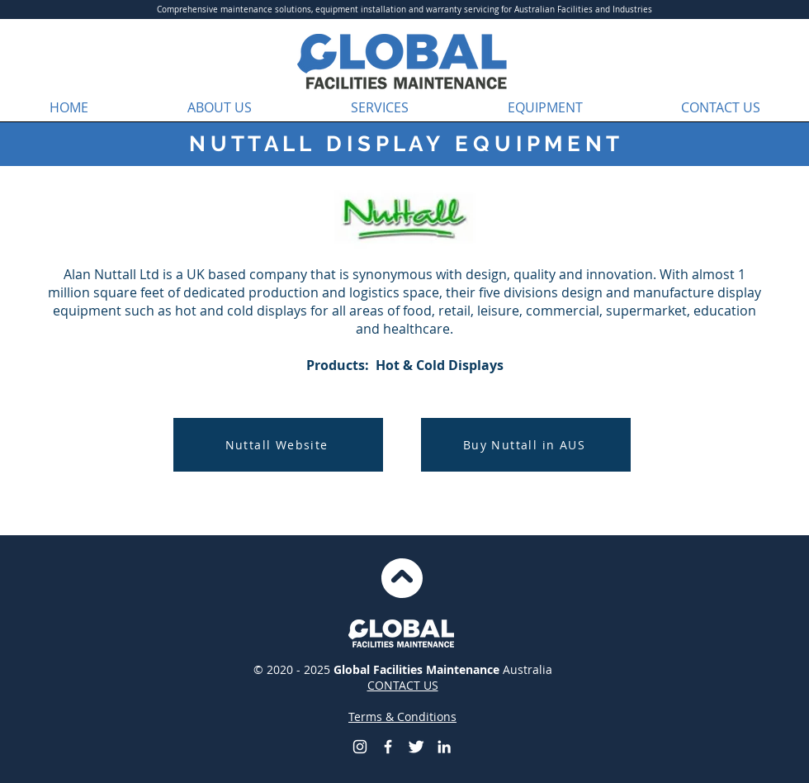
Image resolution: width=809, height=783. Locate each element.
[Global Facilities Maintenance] (388, 747)
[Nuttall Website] (278, 445)
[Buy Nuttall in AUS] (526, 445)
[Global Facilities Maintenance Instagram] (360, 747)
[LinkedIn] (444, 747)
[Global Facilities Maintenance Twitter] (416, 747)
